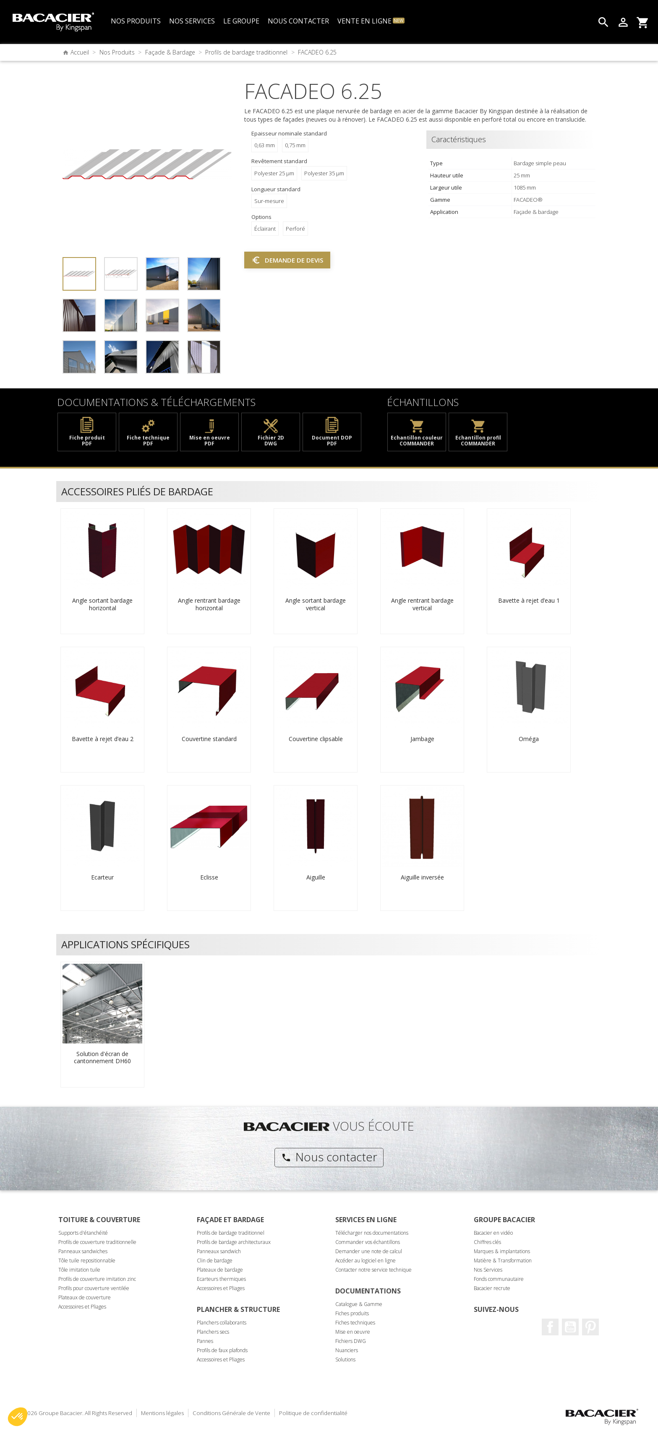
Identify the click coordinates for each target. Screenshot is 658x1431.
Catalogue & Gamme (358, 1304)
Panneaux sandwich (219, 1251)
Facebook (550, 1327)
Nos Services (488, 1269)
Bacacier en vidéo (493, 1232)
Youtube (570, 1327)
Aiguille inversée (422, 877)
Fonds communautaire (499, 1279)
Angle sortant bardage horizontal (102, 604)
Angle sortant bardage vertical (315, 604)
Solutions (345, 1359)
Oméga (529, 739)
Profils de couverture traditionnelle (97, 1242)
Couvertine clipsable (316, 739)
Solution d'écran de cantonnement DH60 (102, 1057)
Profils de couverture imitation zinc (97, 1279)
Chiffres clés (487, 1242)
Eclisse (209, 877)
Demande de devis (287, 260)
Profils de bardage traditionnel (230, 1232)
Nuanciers (346, 1350)
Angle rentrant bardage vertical (422, 604)
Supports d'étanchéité (83, 1232)
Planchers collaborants (221, 1322)
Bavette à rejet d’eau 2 (102, 739)
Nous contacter (329, 1157)
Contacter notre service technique (373, 1269)
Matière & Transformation (503, 1260)
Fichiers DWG (350, 1341)
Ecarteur (102, 877)
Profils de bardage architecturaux (234, 1242)
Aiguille (315, 877)
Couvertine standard (209, 739)
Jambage (422, 739)
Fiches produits (352, 1313)
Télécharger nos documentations (371, 1232)
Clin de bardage (214, 1260)
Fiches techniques (355, 1322)
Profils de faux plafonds (222, 1350)
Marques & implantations (502, 1251)
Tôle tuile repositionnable (86, 1260)
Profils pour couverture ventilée (93, 1288)
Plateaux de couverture (84, 1297)
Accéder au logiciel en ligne (365, 1260)
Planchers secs (213, 1331)
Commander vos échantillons (367, 1242)
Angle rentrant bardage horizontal (209, 604)
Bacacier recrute (492, 1288)
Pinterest (590, 1327)
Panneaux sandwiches (82, 1251)
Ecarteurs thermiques (221, 1279)
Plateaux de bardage (220, 1269)
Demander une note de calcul (368, 1251)
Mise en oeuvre (352, 1331)
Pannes (205, 1341)
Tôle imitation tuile (79, 1269)
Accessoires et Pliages (82, 1306)
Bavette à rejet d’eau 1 (529, 600)
